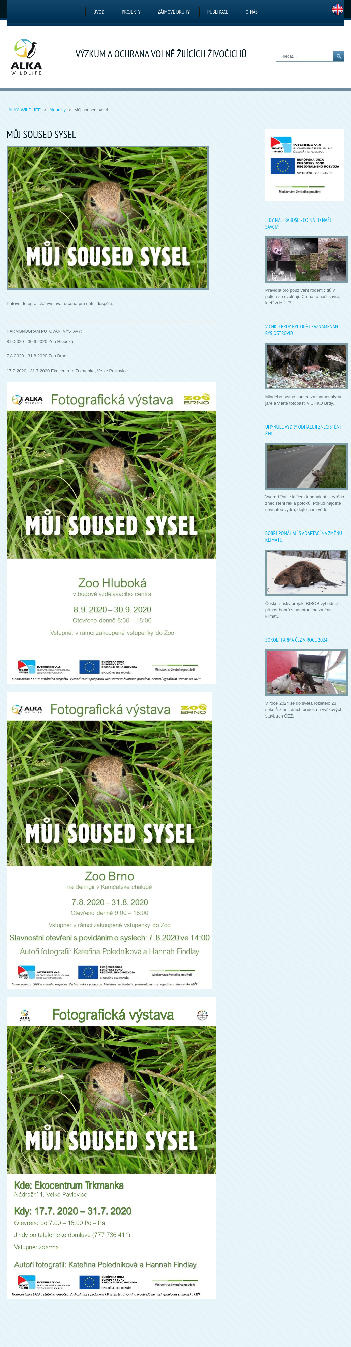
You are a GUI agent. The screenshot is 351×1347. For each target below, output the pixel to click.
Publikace (217, 11)
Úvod (99, 11)
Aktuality (58, 109)
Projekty (131, 11)
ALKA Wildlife (25, 109)
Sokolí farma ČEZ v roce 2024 (296, 639)
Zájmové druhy (174, 11)
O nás (252, 11)
